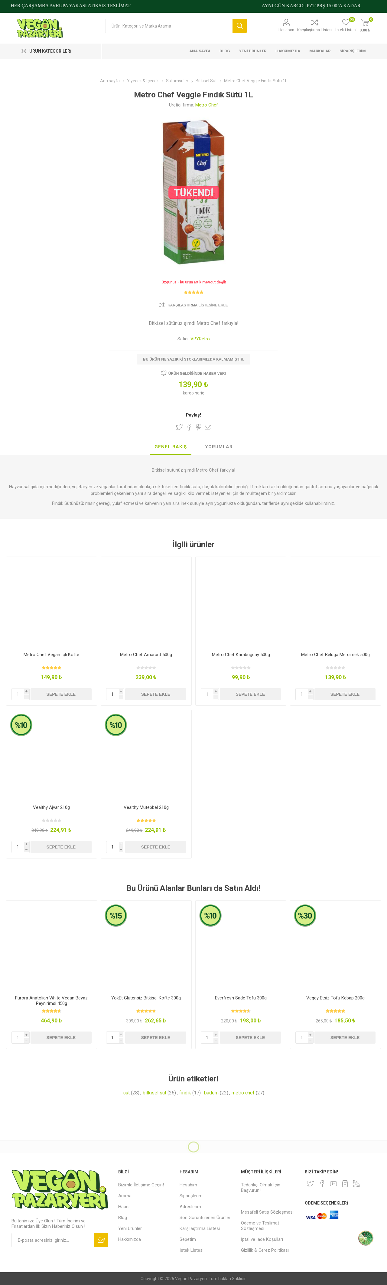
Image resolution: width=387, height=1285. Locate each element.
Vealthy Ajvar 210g (51, 807)
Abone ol (101, 1240)
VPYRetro (200, 339)
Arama (240, 26)
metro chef (243, 1093)
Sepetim (188, 1239)
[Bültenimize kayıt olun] (52, 1240)
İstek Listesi (191, 1250)
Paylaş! (193, 415)
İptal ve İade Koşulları (262, 1239)
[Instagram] (345, 1184)
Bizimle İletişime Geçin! (141, 1185)
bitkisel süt (154, 1093)
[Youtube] (333, 1184)
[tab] (170, 447)
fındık (185, 1093)
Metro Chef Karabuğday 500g (241, 654)
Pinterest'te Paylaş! (198, 427)
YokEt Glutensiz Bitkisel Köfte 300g (146, 998)
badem (211, 1093)
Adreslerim (190, 1206)
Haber (124, 1206)
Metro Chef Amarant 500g (146, 654)
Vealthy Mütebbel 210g (146, 807)
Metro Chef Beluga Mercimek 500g (335, 654)
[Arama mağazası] (169, 26)
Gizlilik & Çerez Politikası (265, 1250)
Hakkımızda (129, 1239)
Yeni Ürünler (130, 1228)
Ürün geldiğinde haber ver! (197, 373)
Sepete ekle (61, 694)
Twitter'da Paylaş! (179, 427)
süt (126, 1093)
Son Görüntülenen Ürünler (205, 1217)
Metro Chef (206, 105)
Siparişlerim (191, 1195)
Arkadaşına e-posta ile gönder (208, 427)
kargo (189, 393)
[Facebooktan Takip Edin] (322, 1184)
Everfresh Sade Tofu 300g (241, 998)
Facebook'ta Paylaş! (189, 427)
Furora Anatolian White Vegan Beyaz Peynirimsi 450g (51, 1000)
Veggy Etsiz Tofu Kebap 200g (335, 998)
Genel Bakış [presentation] (170, 447)
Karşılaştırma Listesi (314, 30)
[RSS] (356, 1184)
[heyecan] (310, 1184)
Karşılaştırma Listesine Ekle (197, 305)
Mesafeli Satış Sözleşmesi (267, 1212)
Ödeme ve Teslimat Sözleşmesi (260, 1225)
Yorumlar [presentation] (219, 447)
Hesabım (286, 30)
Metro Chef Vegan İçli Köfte (51, 654)
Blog (122, 1217)
